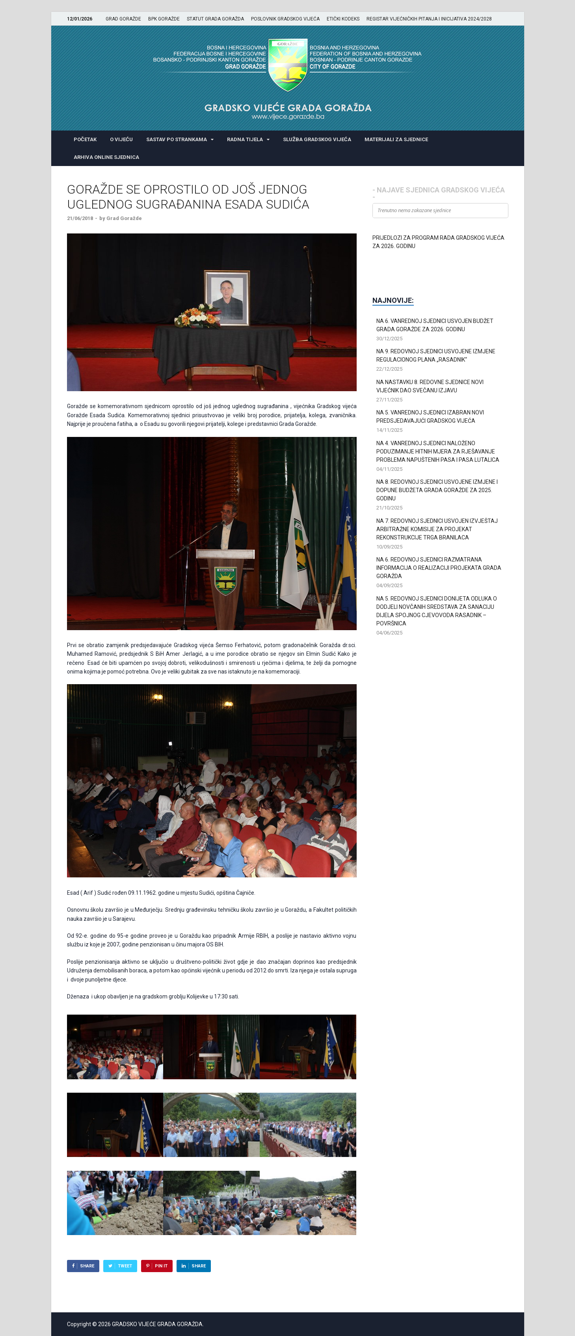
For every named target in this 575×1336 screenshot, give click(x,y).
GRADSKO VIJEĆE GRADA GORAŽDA (157, 1324)
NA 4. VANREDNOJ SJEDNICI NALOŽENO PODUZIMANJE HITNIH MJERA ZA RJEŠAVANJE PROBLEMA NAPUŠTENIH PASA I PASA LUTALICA (437, 451)
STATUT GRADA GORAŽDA (215, 19)
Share (87, 1266)
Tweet (125, 1266)
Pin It (161, 1266)
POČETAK (85, 139)
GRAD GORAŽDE (123, 19)
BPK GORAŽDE (164, 19)
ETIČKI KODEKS (343, 19)
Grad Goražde (124, 218)
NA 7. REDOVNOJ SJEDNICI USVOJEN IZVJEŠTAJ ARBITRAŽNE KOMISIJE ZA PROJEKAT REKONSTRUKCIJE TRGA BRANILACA (437, 529)
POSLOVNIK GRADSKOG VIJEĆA (285, 19)
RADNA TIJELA (245, 139)
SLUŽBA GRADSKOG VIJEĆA (317, 139)
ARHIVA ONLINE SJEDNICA (106, 157)
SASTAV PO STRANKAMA (176, 139)
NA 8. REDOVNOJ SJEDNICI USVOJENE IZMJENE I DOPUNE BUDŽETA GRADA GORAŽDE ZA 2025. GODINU (437, 490)
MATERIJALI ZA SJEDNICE (396, 139)
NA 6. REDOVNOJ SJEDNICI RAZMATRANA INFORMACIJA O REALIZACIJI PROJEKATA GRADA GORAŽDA (438, 567)
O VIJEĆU (121, 139)
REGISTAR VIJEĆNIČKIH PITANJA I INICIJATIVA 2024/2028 (429, 19)
